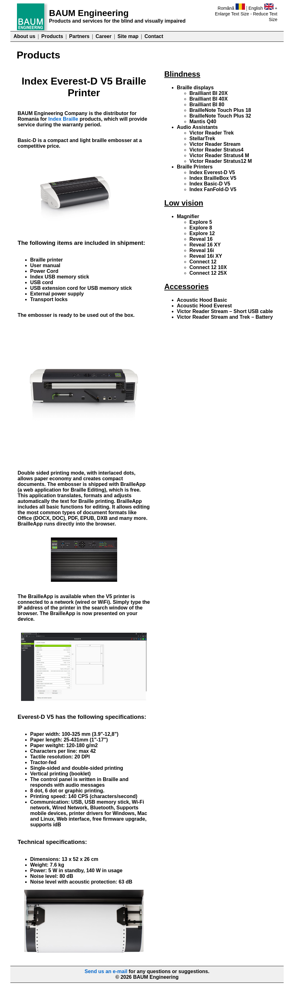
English (255, 8)
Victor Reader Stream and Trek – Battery (225, 317)
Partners (79, 36)
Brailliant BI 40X (208, 99)
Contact (153, 36)
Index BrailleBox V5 (212, 178)
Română (226, 8)
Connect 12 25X (208, 273)
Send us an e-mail (105, 971)
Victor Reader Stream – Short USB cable (225, 311)
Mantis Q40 (202, 121)
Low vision (183, 203)
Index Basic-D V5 (209, 183)
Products (52, 36)
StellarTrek (202, 138)
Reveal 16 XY (205, 244)
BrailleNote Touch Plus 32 (220, 115)
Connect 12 (202, 261)
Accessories (186, 286)
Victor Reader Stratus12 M (220, 161)
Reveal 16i (201, 250)
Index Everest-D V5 (212, 172)
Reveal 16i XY (205, 256)
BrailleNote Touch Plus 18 (220, 110)
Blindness (182, 74)
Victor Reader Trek (211, 132)
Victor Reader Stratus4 (216, 149)
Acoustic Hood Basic (202, 300)
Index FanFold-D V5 (212, 189)
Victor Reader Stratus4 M (219, 155)
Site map (128, 36)
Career (103, 36)
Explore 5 (200, 222)
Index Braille (63, 119)
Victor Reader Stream (214, 144)
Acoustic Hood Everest (204, 305)
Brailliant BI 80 (206, 104)
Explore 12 (202, 233)
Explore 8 (200, 227)
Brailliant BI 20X (208, 93)
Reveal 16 (201, 239)
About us (24, 36)
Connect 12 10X (208, 267)
